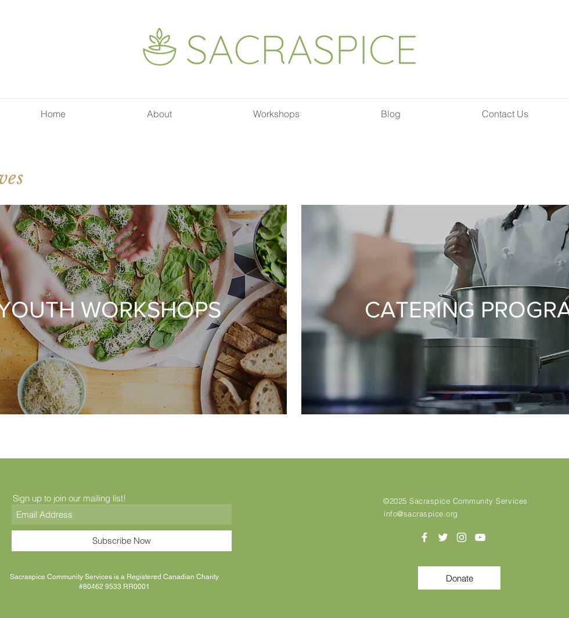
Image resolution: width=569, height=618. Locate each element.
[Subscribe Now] (122, 540)
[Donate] (459, 578)
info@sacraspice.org (421, 513)
